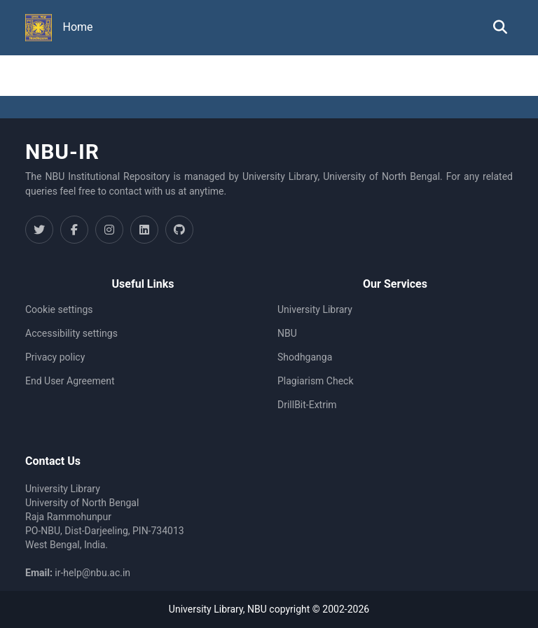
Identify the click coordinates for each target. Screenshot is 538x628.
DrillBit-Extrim (307, 405)
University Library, (208, 609)
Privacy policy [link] (55, 357)
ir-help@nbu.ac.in (92, 572)
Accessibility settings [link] (71, 333)
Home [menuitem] (78, 27)
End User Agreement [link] (69, 381)
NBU (287, 333)
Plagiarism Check (315, 381)
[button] (38, 28)
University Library (314, 309)
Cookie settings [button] (59, 309)
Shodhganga (304, 357)
